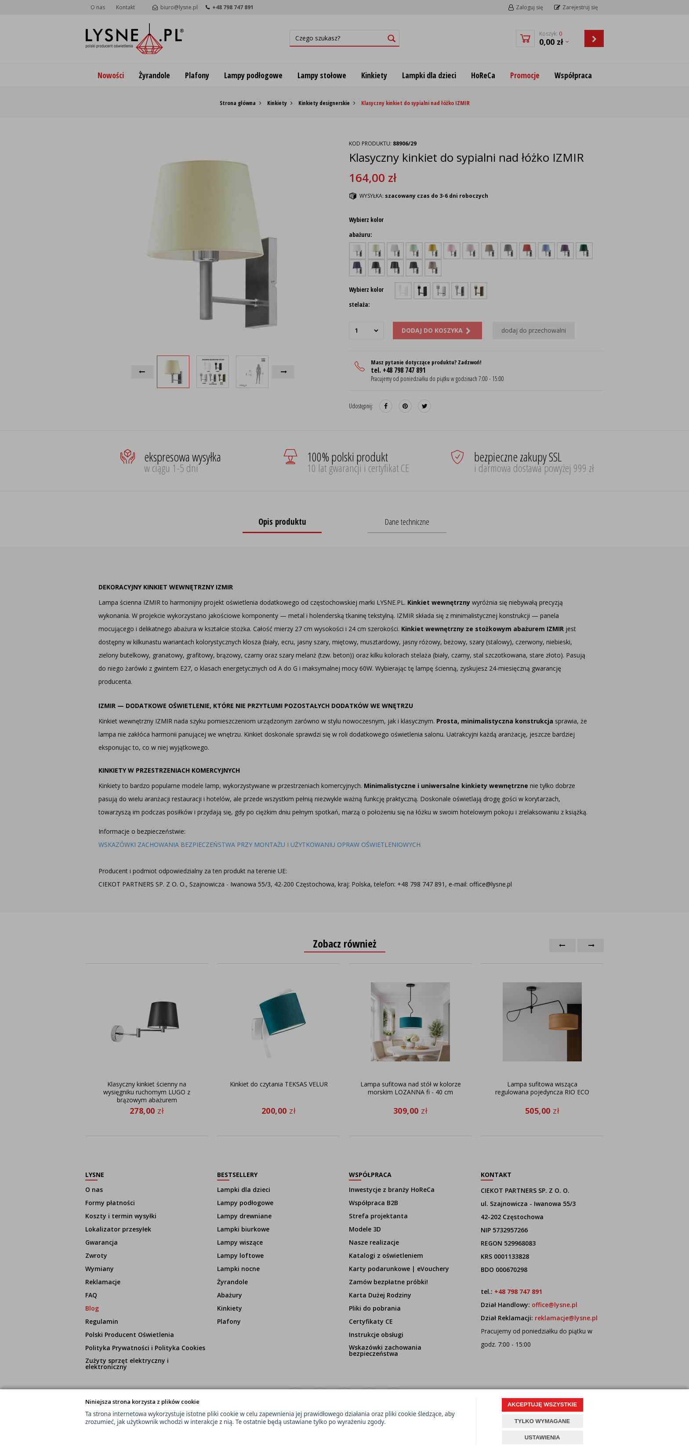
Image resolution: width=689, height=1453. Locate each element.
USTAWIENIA (542, 1437)
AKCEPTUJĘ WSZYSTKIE (542, 1404)
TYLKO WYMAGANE (542, 1421)
